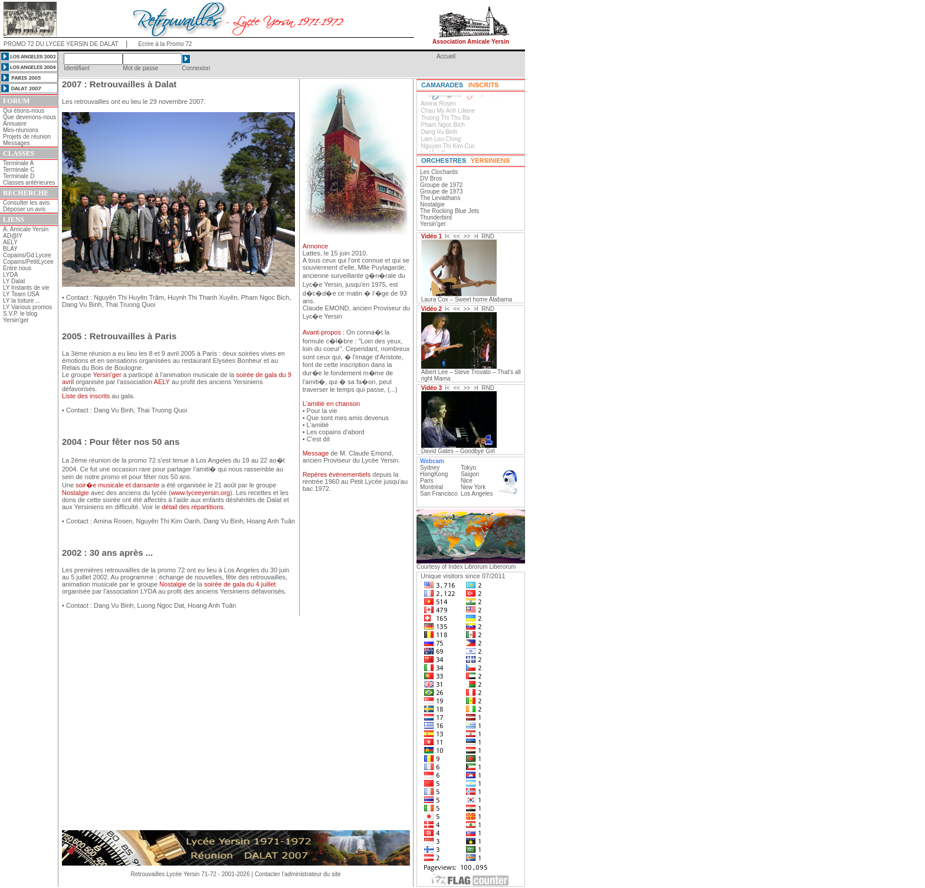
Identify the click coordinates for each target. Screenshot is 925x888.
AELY (10, 242)
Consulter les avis (26, 202)
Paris (427, 480)
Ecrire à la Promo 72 (165, 44)
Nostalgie (432, 204)
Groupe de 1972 (441, 185)
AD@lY (12, 235)
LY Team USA (21, 294)
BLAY (10, 248)
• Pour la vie (320, 410)
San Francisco (439, 493)
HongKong (434, 474)
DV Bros (431, 178)
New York (473, 487)
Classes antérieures (29, 182)
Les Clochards (439, 172)
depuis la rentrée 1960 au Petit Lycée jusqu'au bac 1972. (355, 481)
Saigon (470, 474)
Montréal (431, 487)
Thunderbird (436, 217)
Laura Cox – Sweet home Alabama (467, 299)
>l (476, 236)
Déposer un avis (24, 209)
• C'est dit (316, 439)
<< (456, 236)
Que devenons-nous (29, 117)
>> (466, 236)
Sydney (429, 467)
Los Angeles (477, 493)
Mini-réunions (20, 130)
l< (447, 236)
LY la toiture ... (22, 300)
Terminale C (18, 169)
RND (487, 236)
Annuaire (15, 123)
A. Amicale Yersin (25, 229)
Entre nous (17, 268)
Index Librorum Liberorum (482, 566)
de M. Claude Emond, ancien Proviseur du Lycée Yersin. (351, 457)
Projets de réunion (27, 136)
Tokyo (468, 467)
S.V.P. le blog (20, 313)
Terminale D (18, 176)
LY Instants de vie (26, 287)
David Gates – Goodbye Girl (458, 451)
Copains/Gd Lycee (27, 255)
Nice (467, 480)
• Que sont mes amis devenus (346, 417)
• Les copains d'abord (334, 431)
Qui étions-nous (23, 110)
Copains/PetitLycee (28, 261)
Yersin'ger (16, 320)
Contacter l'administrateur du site (298, 874)
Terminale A (18, 163)
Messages (16, 143)
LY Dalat (14, 281)
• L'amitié (316, 424)
